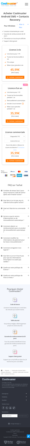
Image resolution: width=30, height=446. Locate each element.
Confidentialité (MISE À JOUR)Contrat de (15, 431)
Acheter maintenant (15, 77)
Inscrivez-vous (22, 416)
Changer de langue (15, 423)
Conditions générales (15, 430)
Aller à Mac (21, 25)
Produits (7, 370)
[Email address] (10, 415)
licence (15, 433)
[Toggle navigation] (26, 4)
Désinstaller (15, 435)
